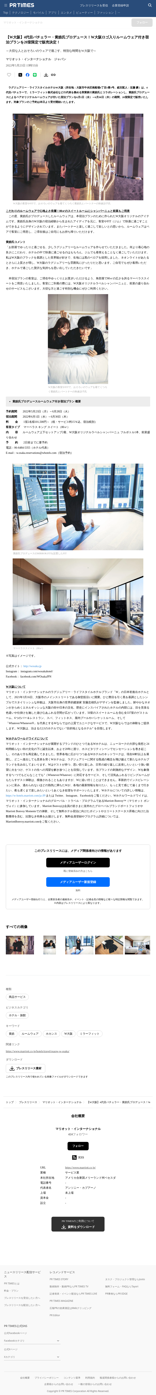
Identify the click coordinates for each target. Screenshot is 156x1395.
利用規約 (90, 1377)
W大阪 (68, 1033)
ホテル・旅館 (17, 1015)
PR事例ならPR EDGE (116, 1293)
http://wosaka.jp (33, 666)
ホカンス (51, 1033)
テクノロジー (20, 12)
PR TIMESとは (12, 1283)
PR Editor (55, 1315)
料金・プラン (11, 1290)
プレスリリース (28, 1102)
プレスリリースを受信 (94, 5)
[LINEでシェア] (35, 75)
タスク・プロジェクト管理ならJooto (125, 1279)
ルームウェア (30, 1033)
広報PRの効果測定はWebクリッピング (70, 1308)
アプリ (52, 12)
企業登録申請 (120, 5)
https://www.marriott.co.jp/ (80, 1167)
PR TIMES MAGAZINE (61, 1301)
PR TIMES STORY (59, 1279)
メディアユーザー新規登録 (78, 882)
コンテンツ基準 (72, 1377)
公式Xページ (10, 1349)
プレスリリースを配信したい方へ (22, 1305)
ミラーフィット (90, 1033)
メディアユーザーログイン (78, 862)
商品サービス (17, 996)
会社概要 (25, 1377)
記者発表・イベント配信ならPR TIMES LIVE (73, 1293)
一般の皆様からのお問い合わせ (95, 1384)
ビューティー (84, 12)
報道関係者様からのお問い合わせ (118, 1377)
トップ (10, 1102)
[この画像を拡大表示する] (20, 945)
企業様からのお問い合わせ (58, 1384)
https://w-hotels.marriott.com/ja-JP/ (26, 795)
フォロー (78, 1145)
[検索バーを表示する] (150, 5)
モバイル (38, 12)
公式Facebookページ (15, 1333)
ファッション (105, 12)
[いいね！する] (9, 75)
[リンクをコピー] (53, 75)
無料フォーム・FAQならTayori (121, 1286)
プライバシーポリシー (47, 1377)
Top (5, 12)
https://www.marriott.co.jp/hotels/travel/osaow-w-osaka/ (37, 1051)
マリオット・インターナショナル (62, 1102)
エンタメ (66, 12)
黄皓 (11, 1033)
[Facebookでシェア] (27, 75)
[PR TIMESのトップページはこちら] (22, 5)
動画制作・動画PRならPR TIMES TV (69, 1286)
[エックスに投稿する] (20, 75)
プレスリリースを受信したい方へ (22, 1298)
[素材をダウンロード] (46, 75)
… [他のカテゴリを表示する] (119, 12)
